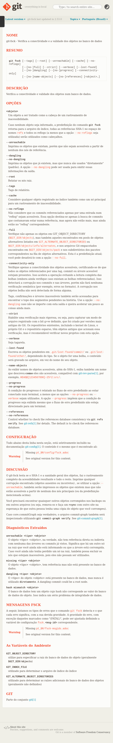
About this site (17, 727)
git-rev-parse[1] (88, 373)
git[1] (32, 699)
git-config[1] (32, 446)
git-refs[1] (30, 423)
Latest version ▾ (15, 19)
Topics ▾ (75, 19)
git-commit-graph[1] (89, 518)
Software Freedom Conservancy (93, 732)
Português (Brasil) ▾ (95, 19)
